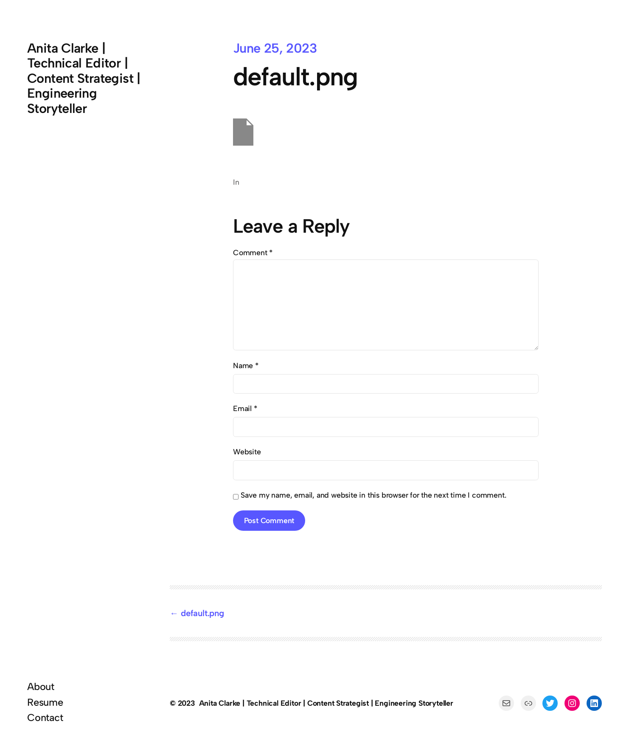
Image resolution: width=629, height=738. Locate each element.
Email (245, 408)
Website (247, 451)
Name (245, 365)
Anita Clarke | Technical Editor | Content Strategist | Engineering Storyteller (83, 78)
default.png (202, 613)
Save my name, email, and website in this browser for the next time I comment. (373, 494)
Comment (252, 252)
